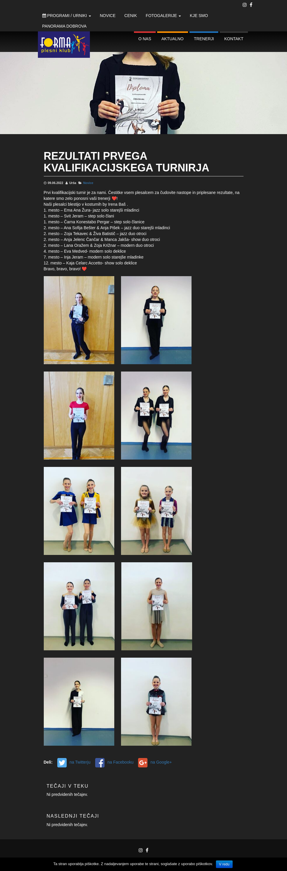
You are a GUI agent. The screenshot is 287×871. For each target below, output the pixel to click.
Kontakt (233, 38)
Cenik (130, 15)
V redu (224, 864)
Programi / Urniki (66, 15)
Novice (108, 15)
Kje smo (199, 15)
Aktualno (173, 38)
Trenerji (204, 38)
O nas (144, 38)
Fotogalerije (163, 15)
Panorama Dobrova (64, 26)
